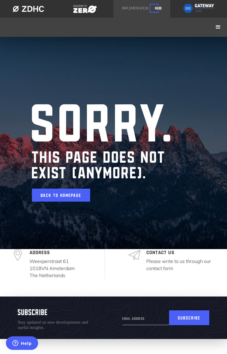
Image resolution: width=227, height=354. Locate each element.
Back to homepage (61, 194)
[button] (218, 27)
